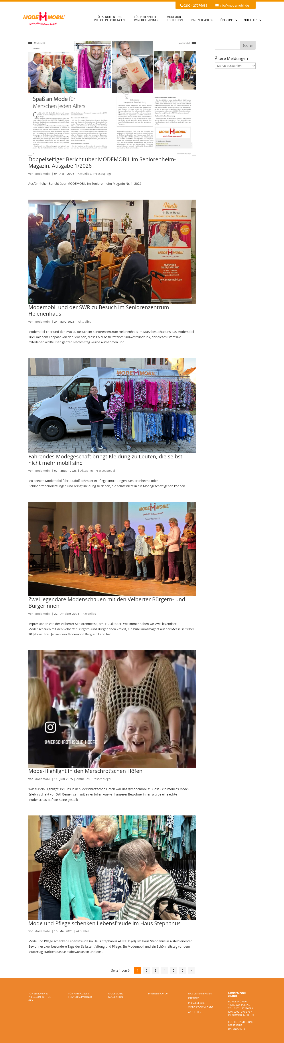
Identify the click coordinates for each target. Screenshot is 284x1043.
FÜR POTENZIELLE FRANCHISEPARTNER (145, 19)
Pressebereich (197, 1002)
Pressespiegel (103, 174)
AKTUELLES (250, 20)
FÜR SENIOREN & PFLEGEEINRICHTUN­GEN (40, 997)
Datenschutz (236, 1028)
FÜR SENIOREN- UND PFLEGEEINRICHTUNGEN (109, 19)
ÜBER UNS (227, 20)
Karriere (193, 998)
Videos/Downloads (200, 1007)
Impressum (235, 1025)
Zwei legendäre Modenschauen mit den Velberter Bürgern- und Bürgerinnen (106, 602)
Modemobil (43, 174)
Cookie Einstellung (240, 1021)
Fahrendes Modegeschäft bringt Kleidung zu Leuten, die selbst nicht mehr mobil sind (105, 459)
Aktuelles (84, 174)
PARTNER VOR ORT (203, 20)
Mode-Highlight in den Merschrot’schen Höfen (85, 770)
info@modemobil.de (241, 1015)
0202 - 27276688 (195, 5)
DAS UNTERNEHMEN (200, 993)
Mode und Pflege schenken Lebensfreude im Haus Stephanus (104, 923)
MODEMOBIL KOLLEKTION (175, 19)
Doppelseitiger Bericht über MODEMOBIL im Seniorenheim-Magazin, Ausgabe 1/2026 (102, 162)
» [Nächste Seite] (191, 970)
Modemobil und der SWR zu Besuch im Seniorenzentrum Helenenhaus (98, 310)
